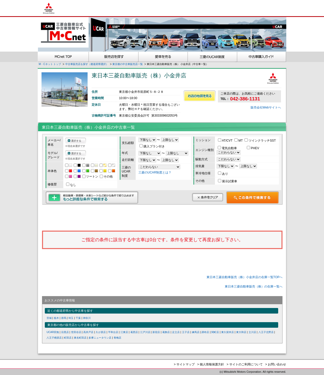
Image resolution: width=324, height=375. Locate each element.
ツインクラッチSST (260, 140)
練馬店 (195, 332)
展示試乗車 (227, 181)
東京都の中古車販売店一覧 (127, 64)
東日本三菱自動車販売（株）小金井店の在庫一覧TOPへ (244, 277)
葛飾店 (166, 332)
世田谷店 (76, 332)
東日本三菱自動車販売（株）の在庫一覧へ (253, 286)
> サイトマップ (184, 364)
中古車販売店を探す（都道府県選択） (86, 64)
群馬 (63, 318)
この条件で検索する (252, 197)
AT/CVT (225, 140)
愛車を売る (163, 57)
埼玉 (70, 318)
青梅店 (117, 337)
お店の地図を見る (200, 95)
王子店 (186, 332)
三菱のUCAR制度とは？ (154, 172)
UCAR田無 (53, 332)
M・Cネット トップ (50, 64)
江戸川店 (145, 332)
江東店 (124, 332)
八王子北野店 (266, 332)
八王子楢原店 (54, 337)
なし (71, 185)
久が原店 (101, 332)
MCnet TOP (63, 57)
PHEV (253, 148)
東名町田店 (80, 337)
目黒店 (65, 332)
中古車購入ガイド (261, 57)
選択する (76, 140)
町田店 (68, 337)
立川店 (252, 332)
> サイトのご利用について (244, 364)
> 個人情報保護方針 (210, 364)
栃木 (56, 318)
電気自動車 (228, 148)
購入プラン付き (152, 146)
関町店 (215, 332)
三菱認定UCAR (212, 57)
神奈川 (87, 318)
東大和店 (241, 332)
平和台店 (113, 332)
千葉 (78, 318)
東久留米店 (227, 332)
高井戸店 (88, 332)
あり (223, 173)
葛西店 (134, 332)
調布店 (205, 332)
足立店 (176, 332)
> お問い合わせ (275, 364)
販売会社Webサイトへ (266, 107)
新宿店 (156, 332)
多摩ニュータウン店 (100, 337)
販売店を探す (113, 57)
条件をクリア (207, 197)
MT (239, 140)
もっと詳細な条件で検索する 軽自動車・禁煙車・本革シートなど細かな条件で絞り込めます (92, 197)
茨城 (49, 318)
